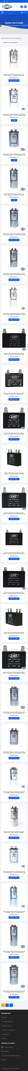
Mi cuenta (4, 1017)
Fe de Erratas (5, 1034)
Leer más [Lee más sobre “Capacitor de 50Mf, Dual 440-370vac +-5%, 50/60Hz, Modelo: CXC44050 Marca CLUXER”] (14, 200)
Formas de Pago (7, 1047)
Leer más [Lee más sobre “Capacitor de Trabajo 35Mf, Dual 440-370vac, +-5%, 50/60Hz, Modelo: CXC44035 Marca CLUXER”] (14, 120)
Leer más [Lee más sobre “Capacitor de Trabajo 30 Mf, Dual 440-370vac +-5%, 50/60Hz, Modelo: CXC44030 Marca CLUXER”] (14, 160)
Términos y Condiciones (8, 1030)
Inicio (3, 25)
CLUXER (3, 1060)
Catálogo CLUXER (6, 1026)
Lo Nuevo (3, 1038)
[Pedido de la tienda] (12, 42)
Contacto (5, 1051)
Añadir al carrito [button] (14, 80)
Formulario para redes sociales (10, 1056)
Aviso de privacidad (7, 1021)
